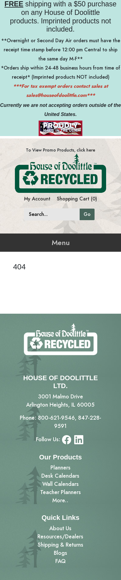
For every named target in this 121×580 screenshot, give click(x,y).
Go (87, 214)
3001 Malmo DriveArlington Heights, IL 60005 (60, 401)
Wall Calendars (60, 484)
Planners (60, 468)
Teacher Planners (60, 492)
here (90, 150)
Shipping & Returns (60, 545)
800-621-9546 (56, 418)
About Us (60, 528)
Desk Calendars (60, 476)
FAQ (60, 561)
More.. (60, 500)
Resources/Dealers (60, 537)
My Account (37, 198)
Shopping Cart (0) (77, 198)
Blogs (60, 553)
